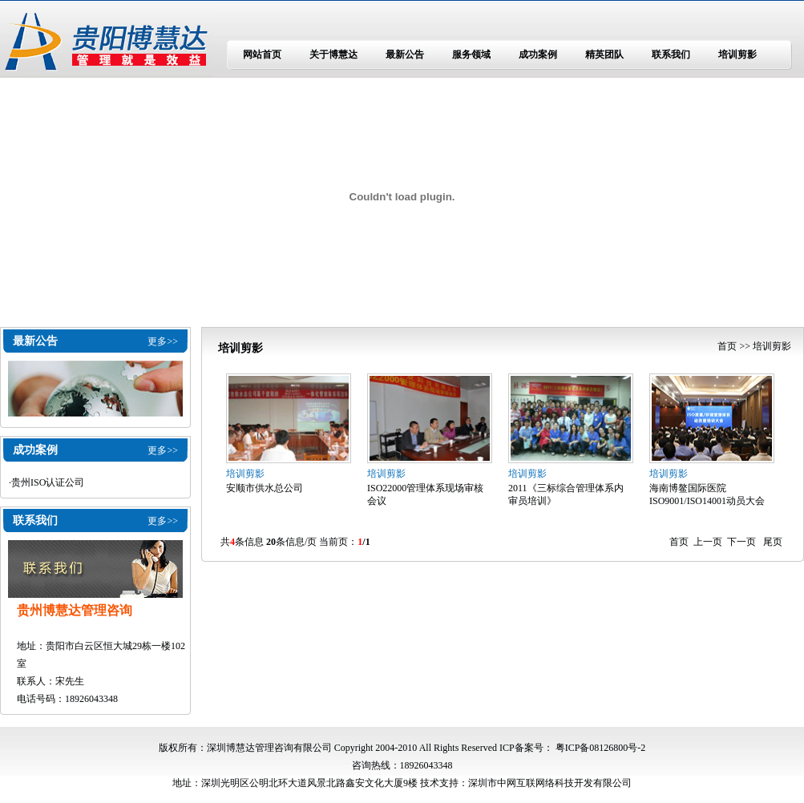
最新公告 (405, 54)
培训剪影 (737, 54)
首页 (727, 346)
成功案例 (538, 54)
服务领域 (471, 54)
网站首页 (262, 54)
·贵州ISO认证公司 (46, 482)
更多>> (162, 341)
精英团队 (604, 54)
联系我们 (671, 54)
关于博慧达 (333, 54)
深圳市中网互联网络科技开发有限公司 (550, 783)
